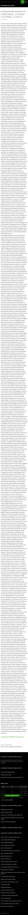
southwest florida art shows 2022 (9, 864)
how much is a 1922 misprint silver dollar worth (11, 815)
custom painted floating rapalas (8, 839)
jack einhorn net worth (7, 5)
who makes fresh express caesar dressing (10, 850)
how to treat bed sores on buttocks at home (11, 900)
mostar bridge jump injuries (7, 842)
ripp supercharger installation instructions (13, 11)
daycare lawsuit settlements (7, 869)
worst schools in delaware (7, 800)
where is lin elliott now (6, 858)
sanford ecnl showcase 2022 (7, 890)
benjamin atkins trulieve (6, 856)
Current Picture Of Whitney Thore (9, 736)
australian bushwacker (6, 887)
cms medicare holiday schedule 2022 (9, 895)
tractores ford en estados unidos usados (10, 837)
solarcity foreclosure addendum (8, 821)
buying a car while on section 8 (8, 892)
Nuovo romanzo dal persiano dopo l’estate (14, 745)
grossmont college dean (6, 848)
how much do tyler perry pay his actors (10, 867)
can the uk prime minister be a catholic (10, 903)
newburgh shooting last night (8, 772)
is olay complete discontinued (8, 845)
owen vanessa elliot (5, 884)
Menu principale (26, 2)
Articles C (21, 736)
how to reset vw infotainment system (9, 881)
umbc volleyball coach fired (7, 853)
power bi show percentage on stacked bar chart (12, 777)
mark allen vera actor (5, 913)
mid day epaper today (6, 898)
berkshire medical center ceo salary (9, 861)
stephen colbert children (6, 812)
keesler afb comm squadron (7, 906)
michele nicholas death (6, 774)
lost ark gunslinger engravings (8, 876)
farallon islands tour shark (7, 809)
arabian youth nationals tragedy (8, 879)
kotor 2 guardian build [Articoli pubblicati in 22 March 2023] (12, 795)
